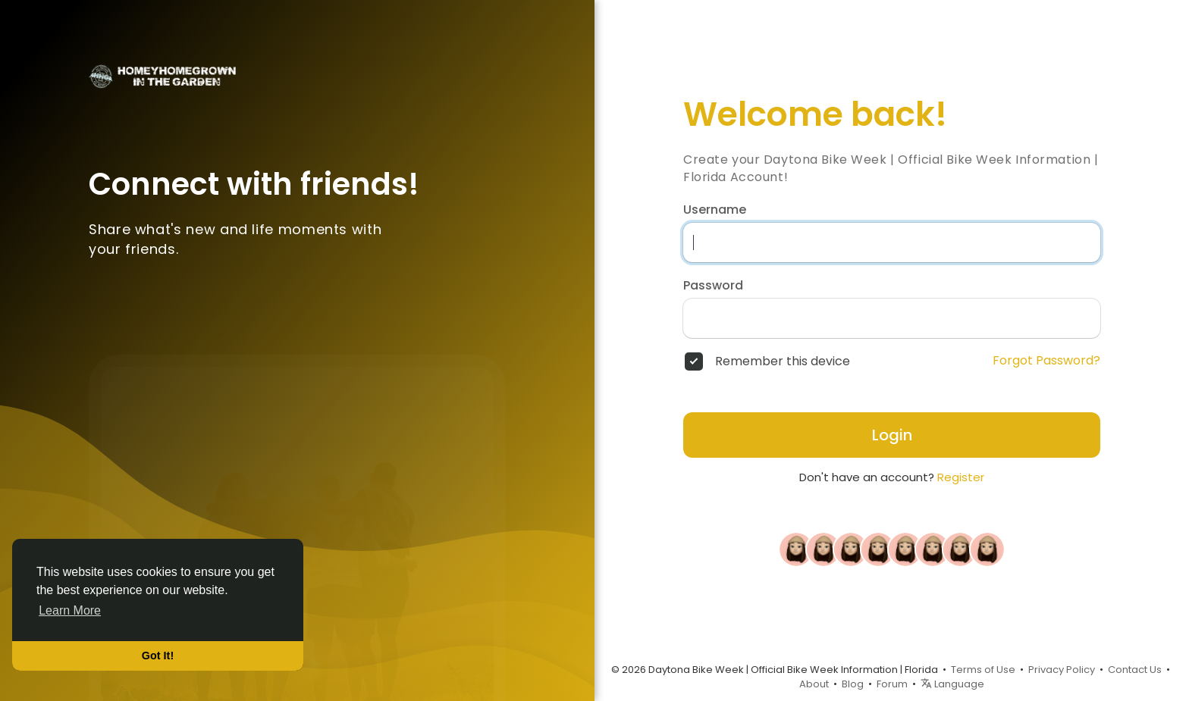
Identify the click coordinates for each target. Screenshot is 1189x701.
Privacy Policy (1061, 669)
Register (960, 477)
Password (713, 285)
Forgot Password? (1046, 360)
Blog (853, 684)
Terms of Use (983, 669)
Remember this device (782, 361)
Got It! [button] (158, 655)
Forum (892, 684)
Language (952, 684)
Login (892, 435)
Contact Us (1135, 669)
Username (714, 210)
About (814, 684)
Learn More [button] (70, 610)
